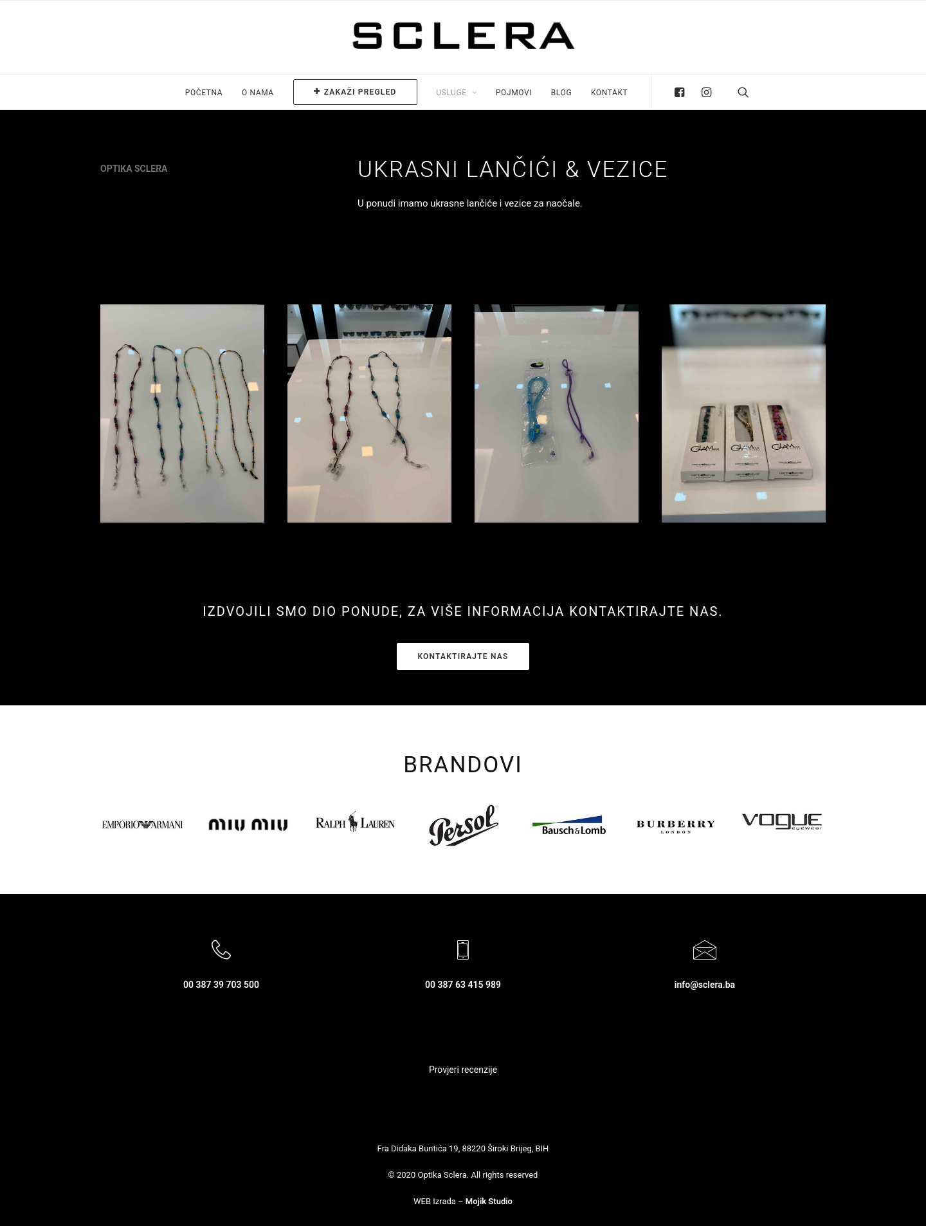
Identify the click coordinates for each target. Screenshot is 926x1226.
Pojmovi (514, 92)
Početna (203, 92)
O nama (258, 92)
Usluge (456, 92)
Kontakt (609, 92)
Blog (561, 92)
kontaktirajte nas (462, 656)
